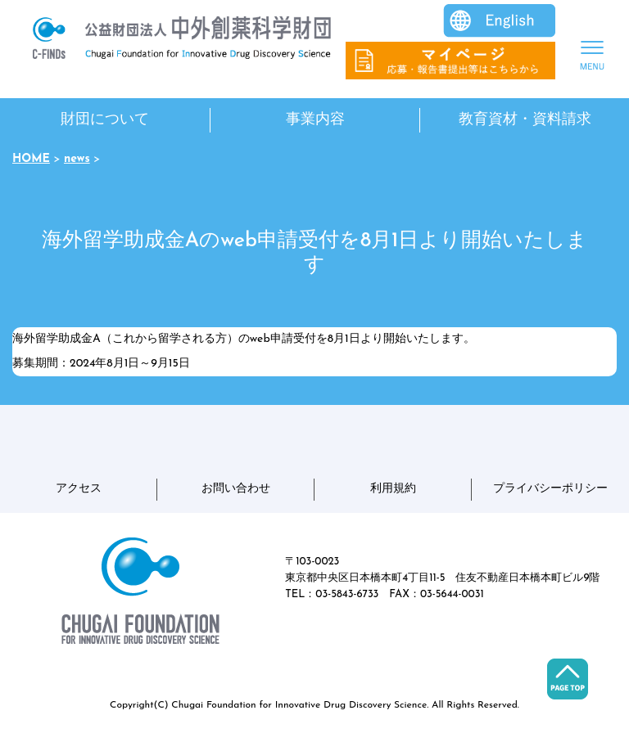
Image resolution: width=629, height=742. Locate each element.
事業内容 (315, 120)
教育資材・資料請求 (525, 120)
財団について (105, 120)
